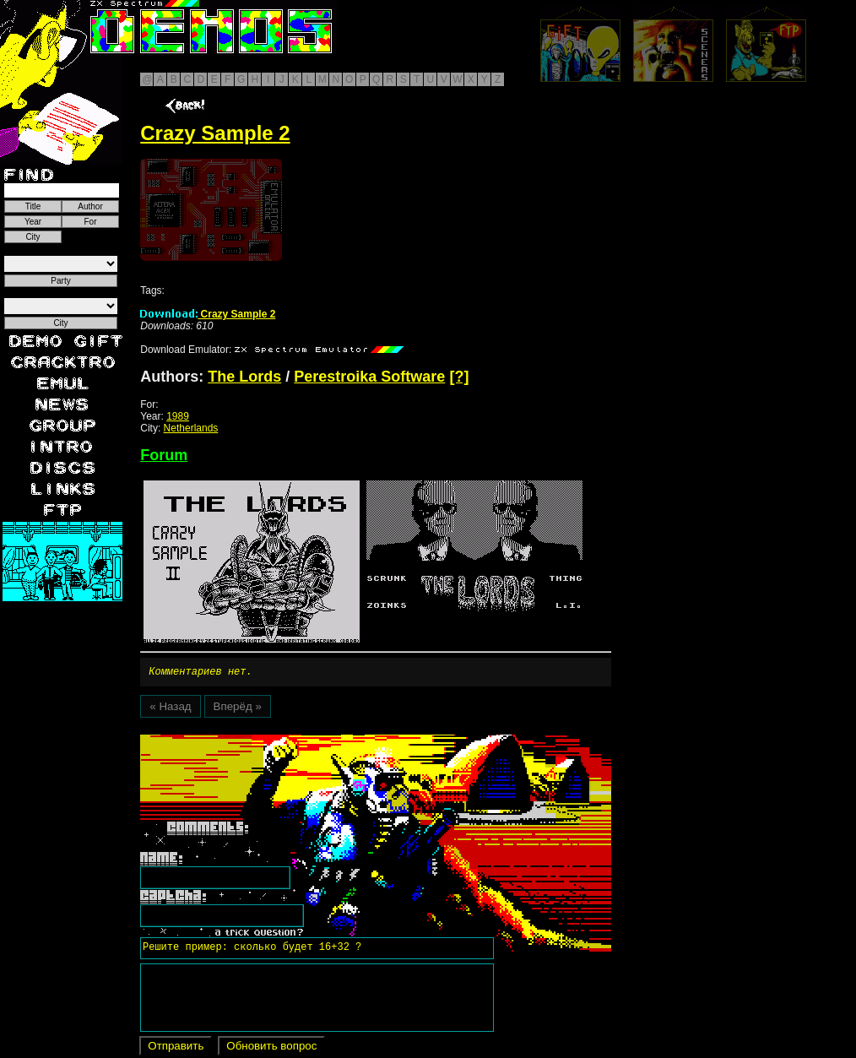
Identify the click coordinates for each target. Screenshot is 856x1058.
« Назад (170, 709)
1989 (177, 416)
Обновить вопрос (271, 1048)
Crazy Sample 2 (207, 314)
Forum (163, 455)
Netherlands (191, 428)
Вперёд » (238, 709)
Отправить (175, 1048)
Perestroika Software (369, 376)
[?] (459, 376)
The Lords (244, 376)
